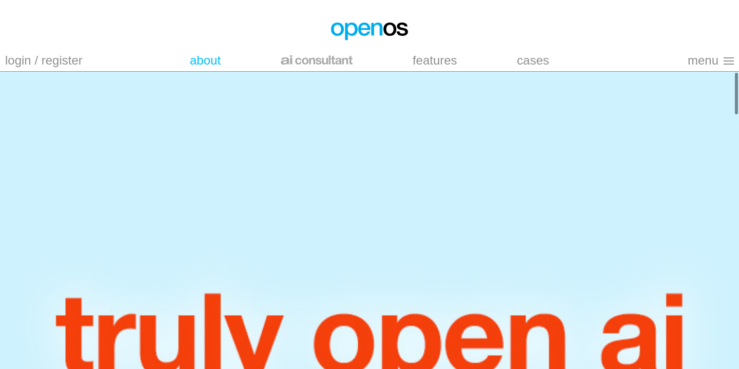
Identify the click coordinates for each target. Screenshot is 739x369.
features (435, 60)
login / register (44, 60)
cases (533, 60)
